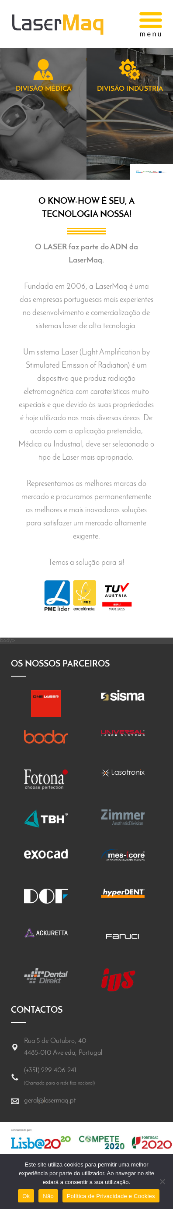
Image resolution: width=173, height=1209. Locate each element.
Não (48, 1196)
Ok (26, 1196)
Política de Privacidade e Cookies (111, 1196)
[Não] (162, 1181)
